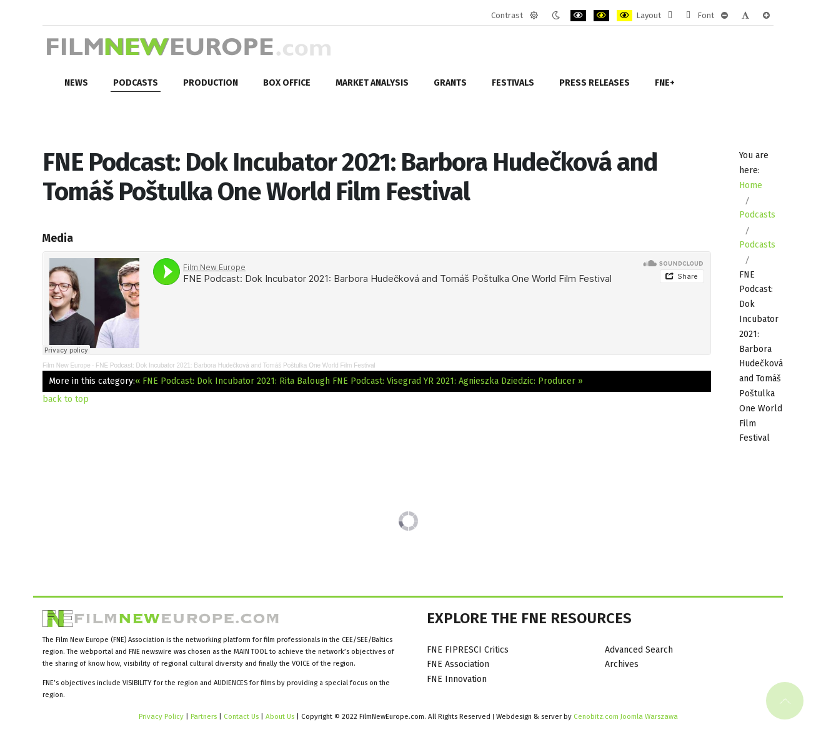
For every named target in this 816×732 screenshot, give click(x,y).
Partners (204, 716)
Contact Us (242, 716)
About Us (280, 716)
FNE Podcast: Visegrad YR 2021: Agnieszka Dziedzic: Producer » (457, 381)
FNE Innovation (457, 679)
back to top (65, 399)
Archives (622, 664)
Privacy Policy (161, 716)
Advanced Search (639, 649)
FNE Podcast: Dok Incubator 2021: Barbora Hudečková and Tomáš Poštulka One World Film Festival (236, 365)
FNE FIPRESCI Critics (468, 649)
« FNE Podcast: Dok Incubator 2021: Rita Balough (232, 381)
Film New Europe (66, 365)
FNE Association (458, 664)
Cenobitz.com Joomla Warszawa (626, 716)
